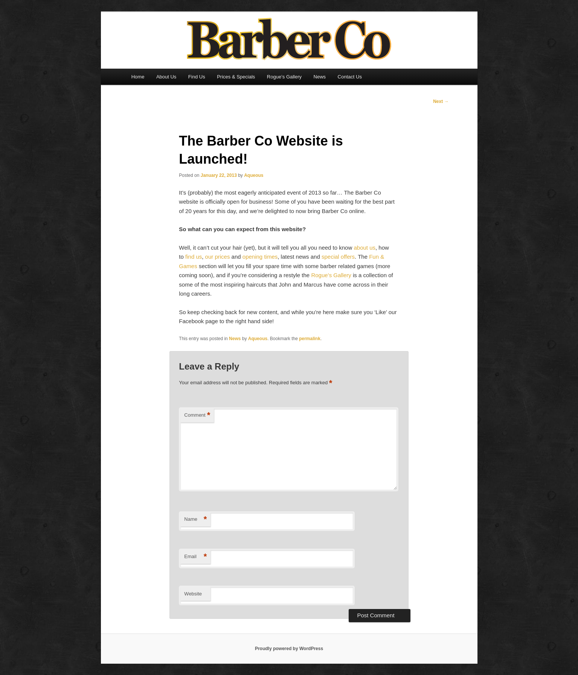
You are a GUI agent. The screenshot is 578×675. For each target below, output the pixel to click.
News (320, 77)
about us (364, 247)
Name (195, 519)
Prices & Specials (236, 77)
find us (193, 256)
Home (138, 77)
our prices (217, 256)
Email (195, 556)
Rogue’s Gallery (284, 77)
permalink (309, 338)
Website (193, 594)
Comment (197, 415)
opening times (260, 256)
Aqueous (253, 175)
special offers (338, 256)
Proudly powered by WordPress (289, 648)
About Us (166, 77)
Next (440, 101)
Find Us (196, 77)
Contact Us (350, 77)
